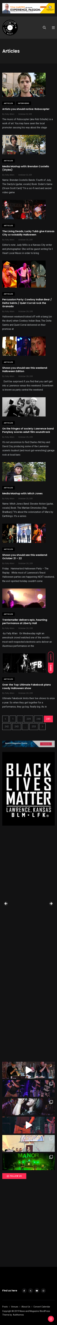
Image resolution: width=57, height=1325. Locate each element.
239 (29, 718)
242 (7, 726)
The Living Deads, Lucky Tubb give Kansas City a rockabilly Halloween (28, 233)
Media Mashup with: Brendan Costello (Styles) (25, 168)
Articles (8, 103)
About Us (25, 1306)
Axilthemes (18, 1315)
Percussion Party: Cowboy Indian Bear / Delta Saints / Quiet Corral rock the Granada (27, 303)
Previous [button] (6, 903)
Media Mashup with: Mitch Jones (22, 493)
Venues (14, 1306)
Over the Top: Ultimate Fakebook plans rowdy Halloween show (26, 686)
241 (48, 718)
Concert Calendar (41, 1306)
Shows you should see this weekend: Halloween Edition (24, 369)
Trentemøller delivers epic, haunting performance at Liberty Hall (24, 621)
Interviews (23, 103)
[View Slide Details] (28, 789)
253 (34, 726)
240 (38, 718)
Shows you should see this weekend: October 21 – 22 (24, 556)
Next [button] (51, 903)
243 (17, 726)
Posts (5, 1306)
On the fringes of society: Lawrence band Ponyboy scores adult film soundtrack (28, 430)
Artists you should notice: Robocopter (26, 109)
